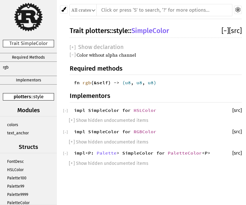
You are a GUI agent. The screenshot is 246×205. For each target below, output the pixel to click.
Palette (107, 153)
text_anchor (18, 133)
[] (225, 31)
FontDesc (15, 161)
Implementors (28, 80)
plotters (22, 97)
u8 (128, 82)
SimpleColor (150, 31)
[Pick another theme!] (64, 9)
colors (12, 124)
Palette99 (15, 186)
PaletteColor (185, 153)
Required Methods (28, 57)
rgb (6, 67)
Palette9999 (17, 194)
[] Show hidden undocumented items (108, 120)
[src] (235, 31)
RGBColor (145, 131)
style (38, 97)
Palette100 (16, 178)
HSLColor (15, 169)
